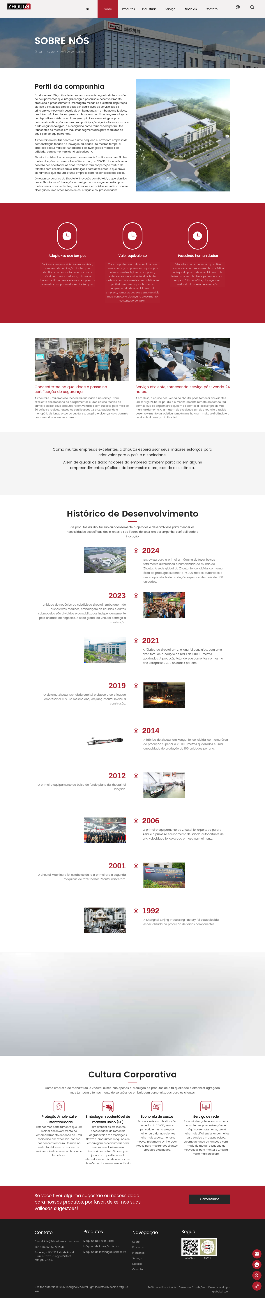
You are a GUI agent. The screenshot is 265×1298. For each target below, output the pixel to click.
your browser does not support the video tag (132, 1004)
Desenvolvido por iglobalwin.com (219, 1289)
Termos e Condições (192, 1287)
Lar (40, 52)
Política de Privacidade (162, 1287)
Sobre (51, 52)
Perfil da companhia (72, 52)
